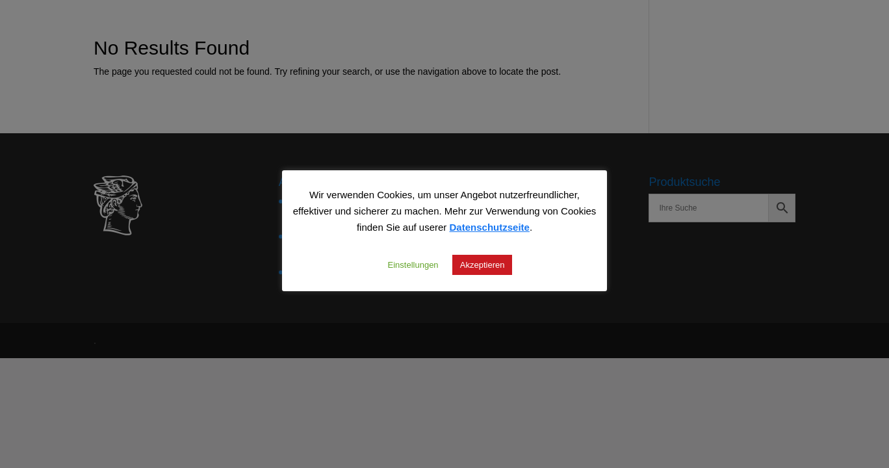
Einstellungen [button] (413, 264)
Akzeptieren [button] (482, 264)
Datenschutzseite (490, 226)
